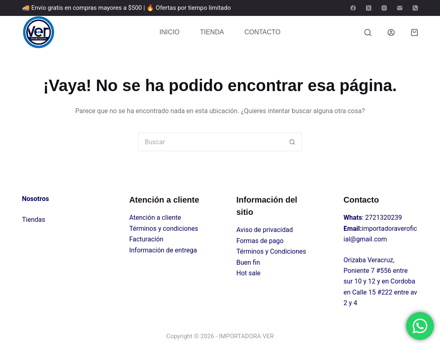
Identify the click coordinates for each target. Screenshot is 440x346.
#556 (383, 271)
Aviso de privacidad (264, 230)
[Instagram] (384, 8)
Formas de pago (259, 241)
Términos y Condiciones (271, 251)
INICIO (169, 32)
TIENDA (212, 32)
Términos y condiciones (163, 228)
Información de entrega (163, 250)
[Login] (391, 32)
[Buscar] (367, 32)
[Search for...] (210, 142)
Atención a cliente (155, 217)
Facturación (146, 239)
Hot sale (248, 273)
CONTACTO (263, 32)
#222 (385, 292)
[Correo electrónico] (399, 8)
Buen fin (248, 262)
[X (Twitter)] (368, 8)
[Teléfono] (415, 8)
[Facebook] (353, 8)
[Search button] (292, 142)
